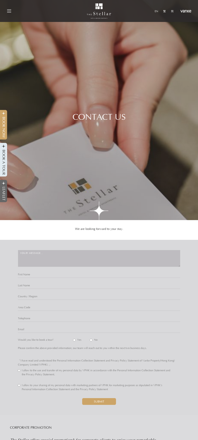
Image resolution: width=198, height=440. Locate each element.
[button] (8, 11)
